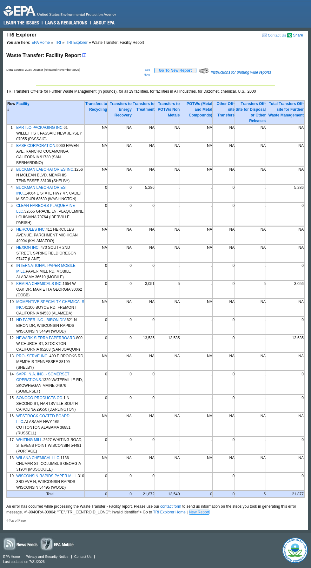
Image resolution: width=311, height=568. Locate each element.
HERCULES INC (30, 229)
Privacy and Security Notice (47, 556)
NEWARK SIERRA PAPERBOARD (45, 338)
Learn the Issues (21, 23)
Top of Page (17, 520)
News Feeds (21, 544)
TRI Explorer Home (169, 512)
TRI (58, 42)
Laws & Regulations (65, 23)
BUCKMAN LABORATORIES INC (44, 169)
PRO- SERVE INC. (32, 356)
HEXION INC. (27, 247)
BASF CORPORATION (35, 145)
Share (298, 35)
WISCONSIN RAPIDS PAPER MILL (46, 476)
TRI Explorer (76, 42)
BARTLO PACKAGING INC (39, 127)
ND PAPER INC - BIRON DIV (40, 320)
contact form (170, 506)
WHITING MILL (29, 440)
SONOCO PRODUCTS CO (39, 398)
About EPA (103, 23)
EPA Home (40, 42)
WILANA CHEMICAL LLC (37, 458)
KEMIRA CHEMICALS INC (39, 283)
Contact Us (277, 35)
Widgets (57, 544)
